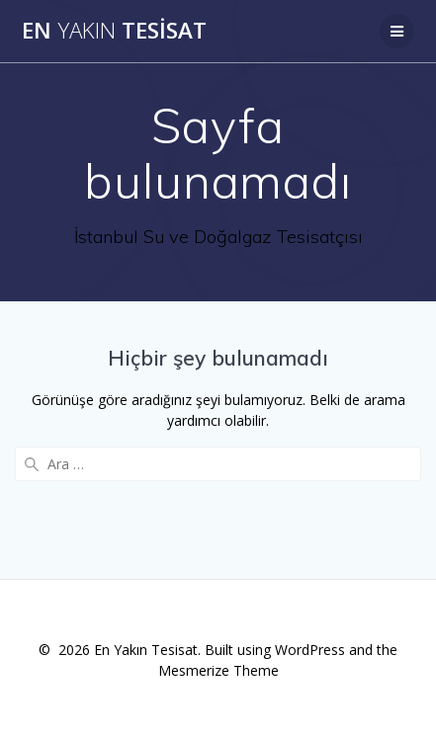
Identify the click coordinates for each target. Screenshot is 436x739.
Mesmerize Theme (218, 670)
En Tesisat (114, 30)
